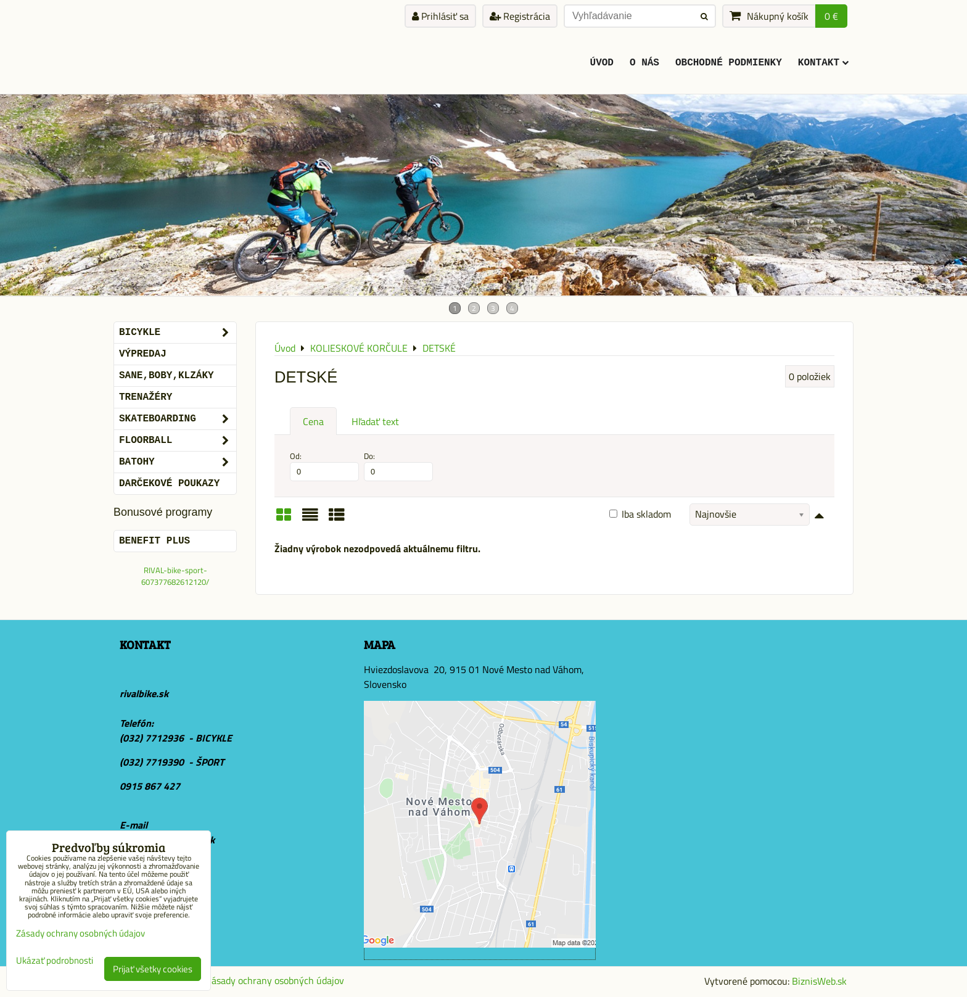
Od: (324, 465)
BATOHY (177, 462)
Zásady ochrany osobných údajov (275, 980)
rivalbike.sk (144, 693)
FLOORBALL (177, 440)
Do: (398, 465)
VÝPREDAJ (143, 354)
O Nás (644, 62)
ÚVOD (602, 62)
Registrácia (520, 16)
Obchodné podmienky (728, 62)
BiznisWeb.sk (819, 981)
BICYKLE (177, 332)
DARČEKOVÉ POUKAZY (169, 483)
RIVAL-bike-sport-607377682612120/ (175, 576)
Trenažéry (145, 397)
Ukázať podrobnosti (54, 961)
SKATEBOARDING (177, 418)
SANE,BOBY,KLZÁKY (166, 375)
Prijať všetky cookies (152, 969)
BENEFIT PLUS (154, 541)
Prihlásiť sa (440, 16)
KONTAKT (823, 62)
